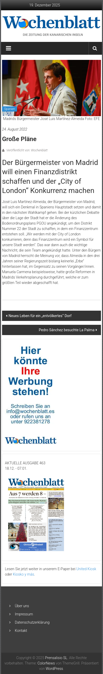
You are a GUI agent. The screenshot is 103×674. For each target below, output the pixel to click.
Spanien (9, 109)
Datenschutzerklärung (32, 622)
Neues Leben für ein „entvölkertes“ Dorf (40, 316)
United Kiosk (86, 569)
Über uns (22, 606)
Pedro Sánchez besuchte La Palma (66, 330)
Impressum (24, 614)
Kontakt (21, 631)
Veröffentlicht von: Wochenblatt (26, 150)
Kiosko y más (23, 574)
